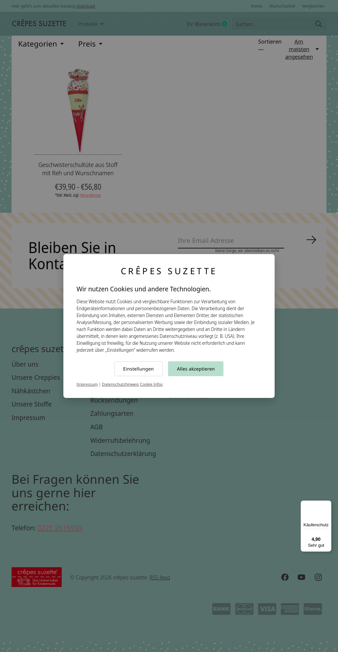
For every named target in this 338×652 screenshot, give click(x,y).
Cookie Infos (151, 384)
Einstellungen (138, 369)
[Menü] (327, 504)
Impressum (87, 384)
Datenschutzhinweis (120, 384)
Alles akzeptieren (196, 369)
